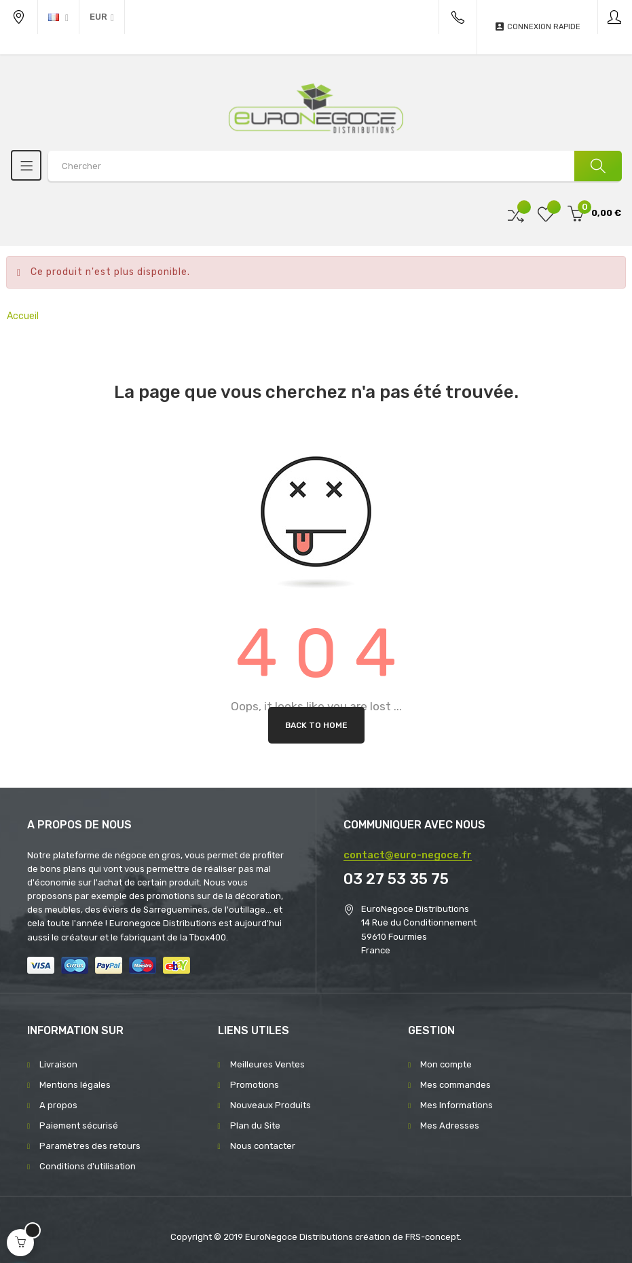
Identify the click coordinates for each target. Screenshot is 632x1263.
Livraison (58, 1064)
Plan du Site (255, 1125)
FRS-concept (432, 1237)
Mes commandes (455, 1085)
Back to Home (316, 725)
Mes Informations (456, 1105)
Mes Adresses (449, 1125)
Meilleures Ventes (267, 1064)
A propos (58, 1105)
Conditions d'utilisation (87, 1166)
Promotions (254, 1085)
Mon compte (446, 1064)
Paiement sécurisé (78, 1125)
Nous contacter (262, 1146)
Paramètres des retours (90, 1146)
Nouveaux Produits (270, 1105)
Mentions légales (75, 1085)
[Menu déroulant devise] (58, 17)
